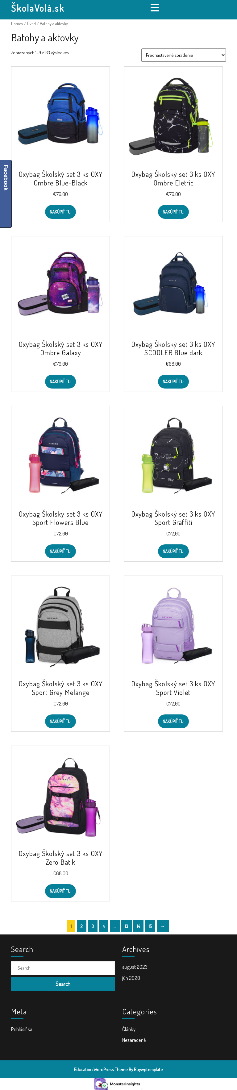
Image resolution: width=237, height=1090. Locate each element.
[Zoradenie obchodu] (183, 55)
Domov (17, 23)
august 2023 (135, 966)
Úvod (31, 23)
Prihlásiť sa (21, 1029)
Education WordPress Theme (101, 1069)
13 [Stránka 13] (126, 926)
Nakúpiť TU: (60, 212)
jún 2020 (131, 978)
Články (128, 1029)
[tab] (156, 8)
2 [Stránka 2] (82, 926)
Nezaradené (134, 1040)
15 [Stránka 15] (150, 926)
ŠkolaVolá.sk (37, 8)
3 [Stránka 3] (93, 926)
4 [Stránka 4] (104, 926)
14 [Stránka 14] (138, 926)
